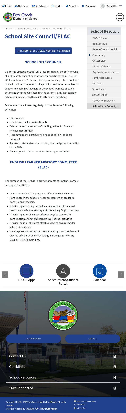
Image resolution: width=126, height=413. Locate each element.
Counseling (98, 55)
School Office (99, 94)
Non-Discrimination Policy (85, 401)
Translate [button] (73, 6)
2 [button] (65, 288)
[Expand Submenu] (89, 54)
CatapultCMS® (31, 408)
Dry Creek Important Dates (106, 72)
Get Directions (33, 338)
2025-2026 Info (100, 38)
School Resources (27, 28)
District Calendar (101, 66)
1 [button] (60, 288)
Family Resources (102, 77)
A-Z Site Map (79, 408)
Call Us (92, 338)
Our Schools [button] (41, 6)
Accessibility (79, 404)
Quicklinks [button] (90, 6)
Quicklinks (17, 366)
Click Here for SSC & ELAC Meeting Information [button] (43, 50)
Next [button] (121, 274)
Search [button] (57, 6)
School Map (98, 89)
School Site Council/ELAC (56, 28)
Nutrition (97, 83)
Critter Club (99, 60)
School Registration (103, 100)
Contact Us (17, 356)
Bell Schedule (99, 43)
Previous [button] (5, 274)
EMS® (42, 408)
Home (8, 28)
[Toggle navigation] (120, 17)
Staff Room (23, 6)
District (8, 6)
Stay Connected (21, 388)
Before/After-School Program (106, 49)
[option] (26, 271)
